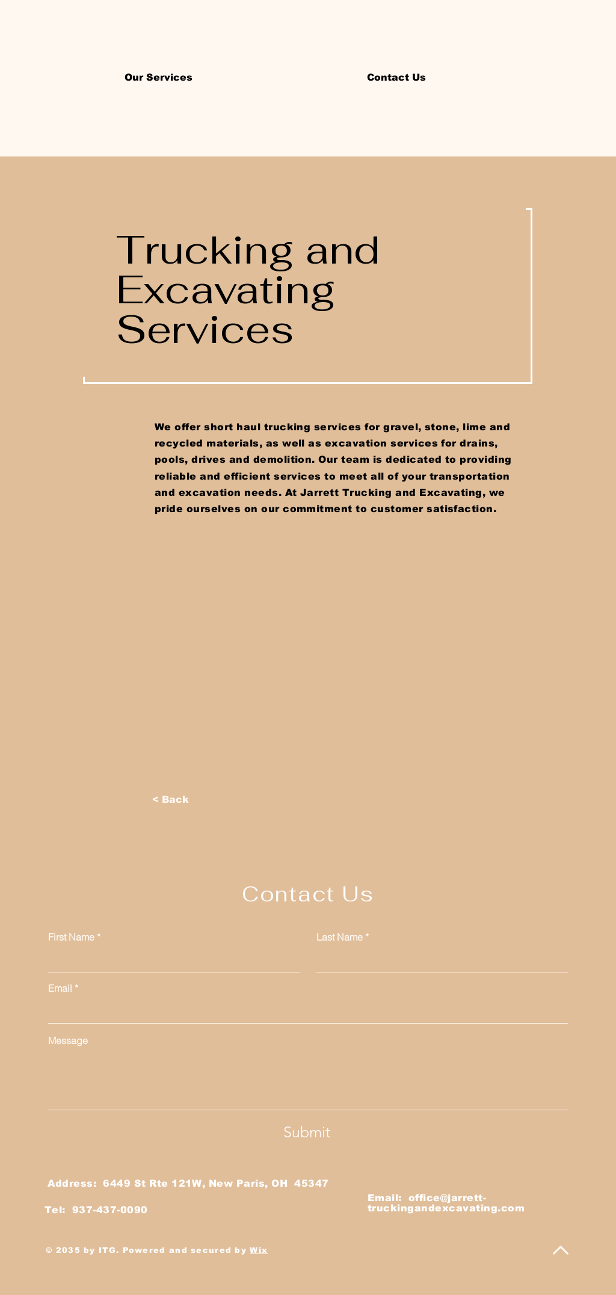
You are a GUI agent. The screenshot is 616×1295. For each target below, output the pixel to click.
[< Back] (170, 799)
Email (60, 988)
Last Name (339, 937)
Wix (259, 1250)
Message (68, 1040)
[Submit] (307, 1132)
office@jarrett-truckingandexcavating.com (446, 1203)
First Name (71, 937)
